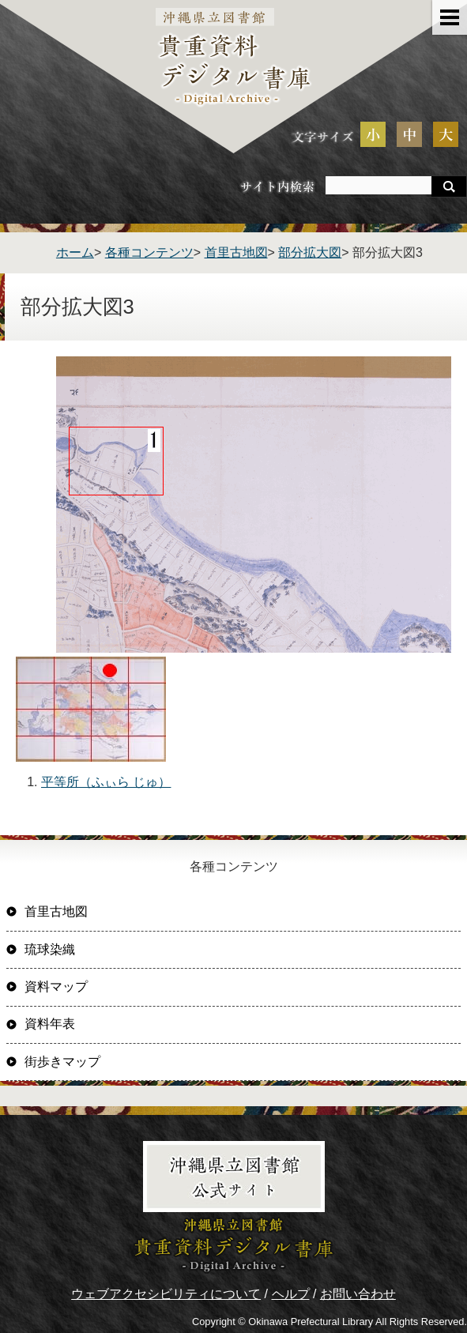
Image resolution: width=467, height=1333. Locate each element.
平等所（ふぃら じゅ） (106, 782)
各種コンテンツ (149, 252)
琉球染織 (49, 949)
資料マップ (56, 986)
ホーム (75, 252)
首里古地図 (236, 252)
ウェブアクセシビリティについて (166, 1294)
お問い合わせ (358, 1294)
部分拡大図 (309, 252)
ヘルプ (291, 1294)
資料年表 (49, 1023)
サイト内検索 (277, 186)
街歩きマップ (62, 1061)
